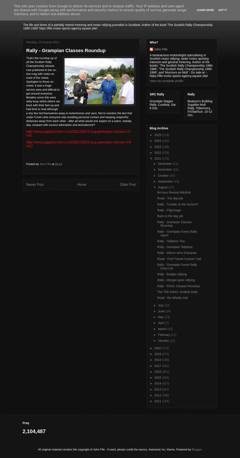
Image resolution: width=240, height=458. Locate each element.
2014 (158, 383)
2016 (158, 371)
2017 (158, 366)
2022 (158, 152)
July (161, 305)
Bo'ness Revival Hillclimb (174, 192)
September (166, 181)
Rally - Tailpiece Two (171, 241)
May (161, 317)
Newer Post (35, 184)
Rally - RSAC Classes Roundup (178, 286)
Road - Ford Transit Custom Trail (179, 259)
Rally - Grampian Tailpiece (175, 247)
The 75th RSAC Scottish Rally (177, 292)
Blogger (196, 449)
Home (81, 184)
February (164, 334)
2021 (158, 158)
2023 (158, 147)
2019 (158, 354)
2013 (158, 389)
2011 (158, 401)
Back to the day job (170, 216)
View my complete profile (166, 81)
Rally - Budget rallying (172, 274)
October (164, 175)
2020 (158, 348)
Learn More (205, 10)
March (162, 329)
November (165, 169)
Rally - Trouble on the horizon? (178, 204)
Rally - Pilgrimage (169, 210)
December (165, 163)
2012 (158, 395)
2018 (158, 360)
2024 (158, 141)
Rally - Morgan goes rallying (176, 280)
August (163, 187)
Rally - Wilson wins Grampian (177, 253)
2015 (158, 377)
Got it (222, 10)
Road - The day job (170, 198)
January (164, 340)
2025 (158, 135)
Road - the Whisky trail (172, 297)
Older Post (128, 184)
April (161, 323)
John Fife (160, 49)
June (161, 311)
